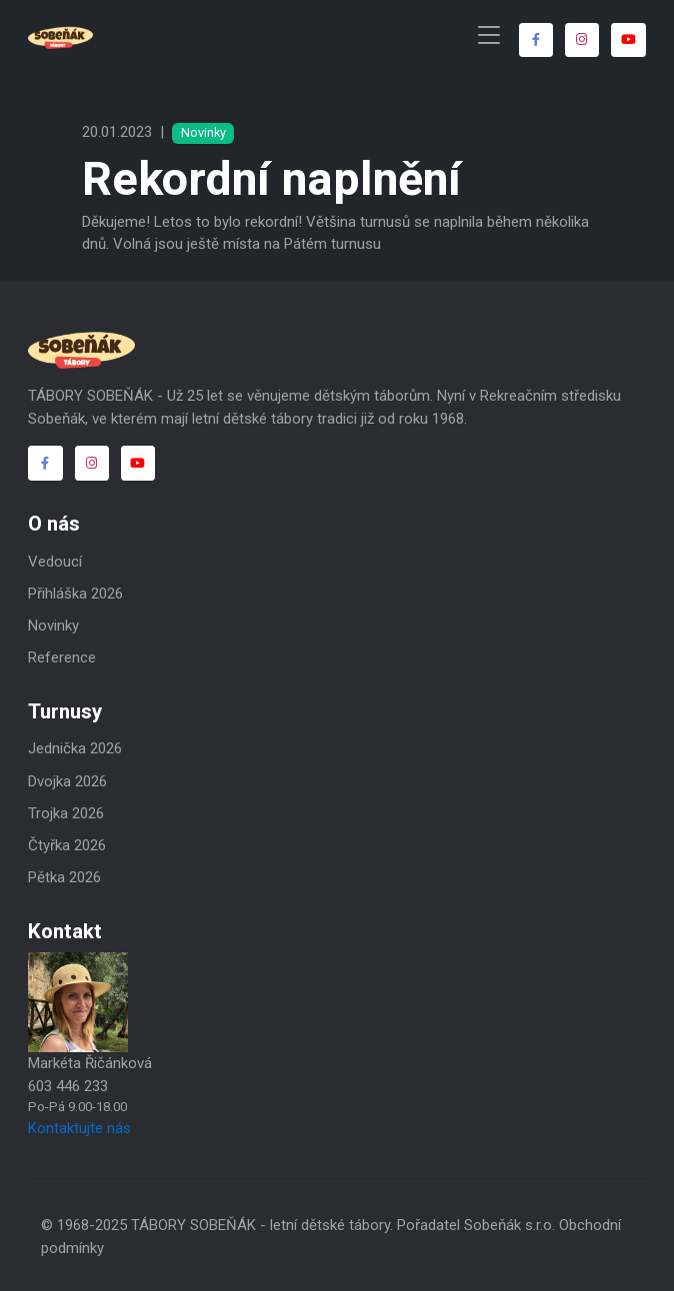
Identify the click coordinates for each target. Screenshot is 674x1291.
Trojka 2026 (66, 813)
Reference (62, 657)
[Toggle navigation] (489, 35)
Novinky (53, 626)
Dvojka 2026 (67, 781)
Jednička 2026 (75, 748)
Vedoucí (55, 562)
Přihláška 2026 (75, 594)
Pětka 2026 (64, 877)
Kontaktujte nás (79, 1128)
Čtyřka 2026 (67, 845)
